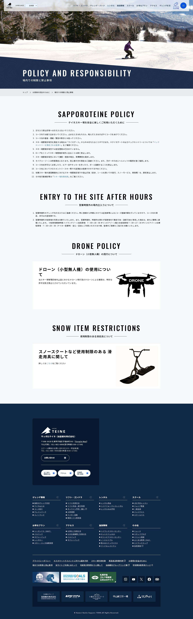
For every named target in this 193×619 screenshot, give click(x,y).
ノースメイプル (107, 540)
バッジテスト (139, 512)
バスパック (38, 534)
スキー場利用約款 (61, 176)
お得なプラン (142, 5)
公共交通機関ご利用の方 (77, 534)
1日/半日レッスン (141, 503)
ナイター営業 (73, 515)
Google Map (81, 441)
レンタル (111, 5)
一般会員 (137, 509)
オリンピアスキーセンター (111, 537)
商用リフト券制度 (74, 518)
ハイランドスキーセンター (111, 531)
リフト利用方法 (74, 503)
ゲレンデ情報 (38, 497)
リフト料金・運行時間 (76, 506)
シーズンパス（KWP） (43, 531)
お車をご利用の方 (74, 531)
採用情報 (137, 546)
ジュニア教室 (139, 506)
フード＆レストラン (108, 546)
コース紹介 (38, 509)
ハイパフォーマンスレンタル (112, 506)
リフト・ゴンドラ (80, 5)
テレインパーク (40, 512)
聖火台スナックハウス (109, 543)
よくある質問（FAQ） (142, 540)
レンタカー (38, 540)
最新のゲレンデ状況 (42, 503)
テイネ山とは (39, 506)
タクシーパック (40, 537)
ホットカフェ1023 (108, 534)
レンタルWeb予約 (108, 509)
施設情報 (120, 5)
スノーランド (39, 515)
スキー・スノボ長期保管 (43, 543)
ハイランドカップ (141, 543)
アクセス (153, 5)
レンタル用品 (106, 503)
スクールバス (139, 515)
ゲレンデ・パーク (97, 5)
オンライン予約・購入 (76, 509)
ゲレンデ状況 (165, 5)
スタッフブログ (140, 534)
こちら (49, 363)
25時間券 (71, 512)
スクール (130, 5)
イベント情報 (139, 537)
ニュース (137, 531)
